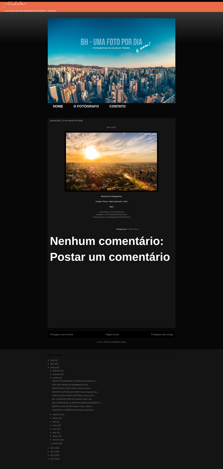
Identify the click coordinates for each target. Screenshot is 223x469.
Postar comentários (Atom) (115, 342)
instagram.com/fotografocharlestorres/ (111, 214)
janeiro (56, 443)
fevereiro (56, 440)
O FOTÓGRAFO (86, 106)
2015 (52, 448)
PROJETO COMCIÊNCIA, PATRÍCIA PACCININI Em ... (74, 381)
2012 (52, 459)
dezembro (57, 371)
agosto (56, 418)
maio (55, 429)
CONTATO (117, 106)
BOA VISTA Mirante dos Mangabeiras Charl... (70, 385)
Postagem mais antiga (162, 334)
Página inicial (112, 334)
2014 (52, 451)
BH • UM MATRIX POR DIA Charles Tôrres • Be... (72, 399)
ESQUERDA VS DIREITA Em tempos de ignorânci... (73, 410)
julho (55, 422)
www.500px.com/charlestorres (111, 212)
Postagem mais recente (61, 334)
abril (55, 433)
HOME (58, 106)
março (55, 436)
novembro (57, 374)
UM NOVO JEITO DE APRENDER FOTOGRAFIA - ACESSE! (31, 11)
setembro (57, 414)
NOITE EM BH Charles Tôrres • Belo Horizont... (71, 388)
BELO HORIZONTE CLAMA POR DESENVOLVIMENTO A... (77, 403)
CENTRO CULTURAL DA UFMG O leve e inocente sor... (75, 392)
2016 (52, 368)
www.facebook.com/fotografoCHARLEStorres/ (111, 217)
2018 (52, 360)
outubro (56, 378)
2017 (52, 364)
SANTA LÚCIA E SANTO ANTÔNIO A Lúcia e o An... (73, 395)
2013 (52, 455)
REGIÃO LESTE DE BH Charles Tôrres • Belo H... (72, 406)
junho (55, 425)
